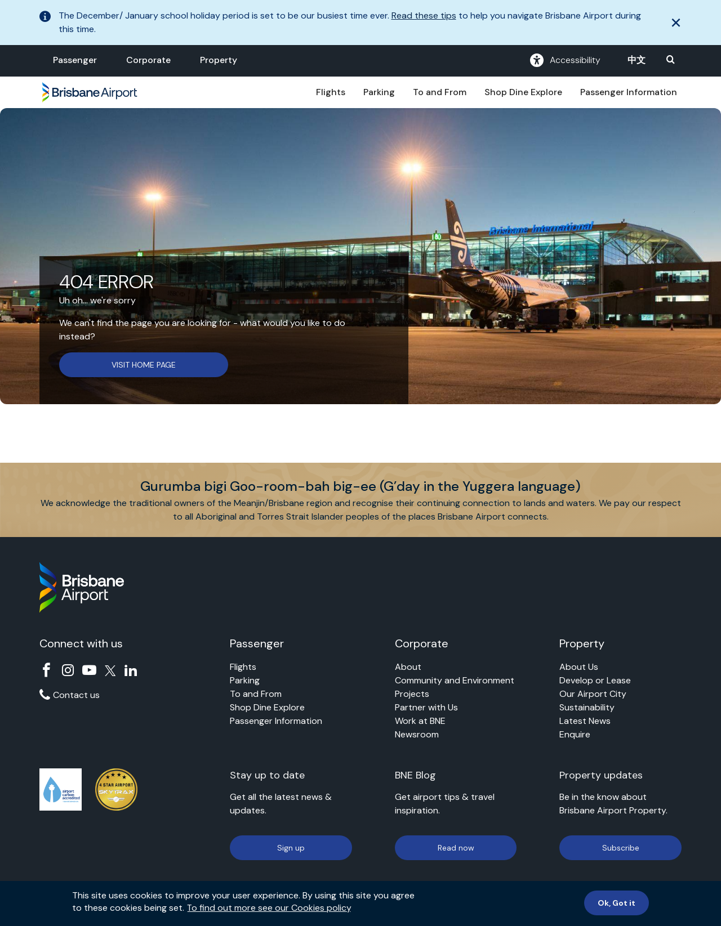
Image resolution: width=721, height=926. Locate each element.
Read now (456, 848)
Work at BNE (420, 721)
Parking (379, 92)
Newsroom (417, 734)
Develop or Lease (595, 680)
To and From (439, 92)
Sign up (291, 848)
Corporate (148, 60)
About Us (578, 667)
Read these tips (423, 15)
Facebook (46, 670)
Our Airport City (592, 694)
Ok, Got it (616, 907)
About (408, 667)
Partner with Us (426, 707)
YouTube (89, 670)
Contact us (76, 695)
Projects (412, 694)
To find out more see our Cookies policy (268, 912)
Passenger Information (628, 92)
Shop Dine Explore (523, 92)
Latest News (585, 721)
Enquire (574, 734)
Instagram (68, 670)
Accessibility (565, 60)
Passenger (75, 60)
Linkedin (131, 670)
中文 (636, 60)
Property (218, 60)
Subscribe (620, 848)
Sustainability (587, 707)
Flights (330, 92)
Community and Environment (454, 680)
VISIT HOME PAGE (144, 365)
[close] (676, 22)
